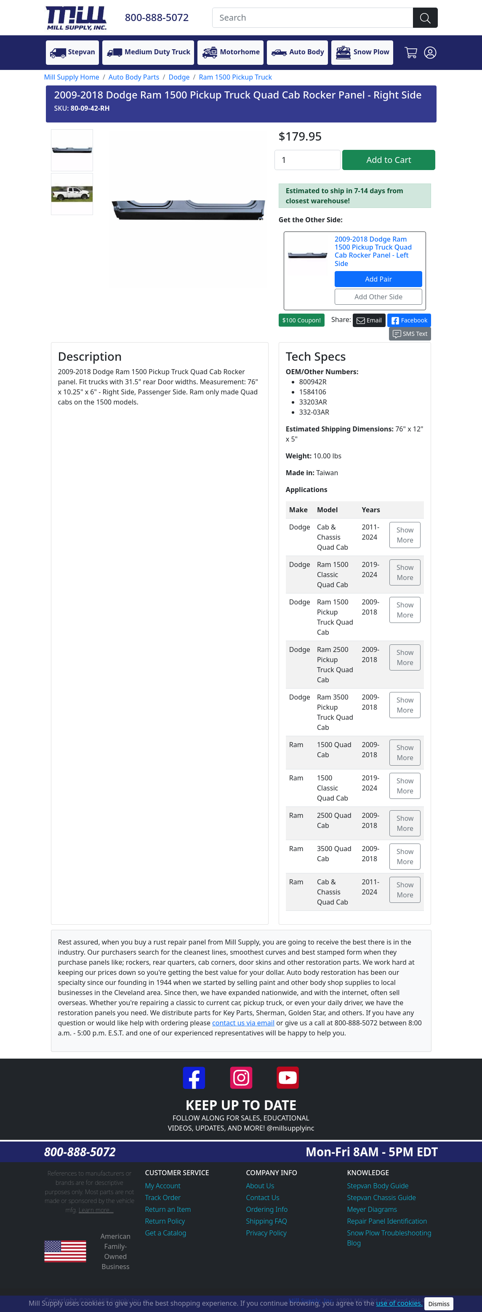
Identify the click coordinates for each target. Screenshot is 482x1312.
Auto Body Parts (134, 77)
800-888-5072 (157, 17)
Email (369, 320)
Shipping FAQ (267, 1221)
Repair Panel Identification (387, 1221)
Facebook (409, 320)
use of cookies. (399, 1303)
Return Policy (165, 1221)
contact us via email (243, 1022)
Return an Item (168, 1209)
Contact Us (263, 1197)
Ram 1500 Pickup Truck (235, 77)
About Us (260, 1185)
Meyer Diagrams (372, 1209)
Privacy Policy (266, 1232)
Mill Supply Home (71, 77)
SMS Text (410, 334)
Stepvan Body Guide (378, 1185)
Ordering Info (267, 1209)
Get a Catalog (165, 1232)
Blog (354, 1243)
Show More (405, 535)
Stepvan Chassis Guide (381, 1197)
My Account (163, 1185)
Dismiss (439, 1304)
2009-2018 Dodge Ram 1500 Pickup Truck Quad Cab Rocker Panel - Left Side (373, 251)
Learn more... (96, 1210)
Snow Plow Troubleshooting (389, 1232)
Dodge (178, 77)
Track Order (163, 1197)
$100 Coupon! (301, 320)
